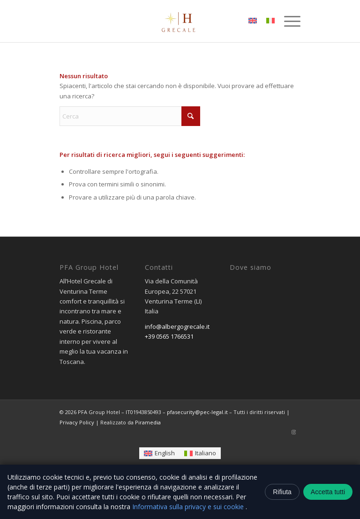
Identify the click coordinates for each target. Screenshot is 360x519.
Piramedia (148, 422)
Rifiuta (282, 492)
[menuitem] (287, 21)
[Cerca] (130, 116)
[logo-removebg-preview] (180, 21)
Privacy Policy (77, 422)
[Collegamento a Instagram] (293, 432)
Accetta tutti (328, 492)
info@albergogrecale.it (177, 326)
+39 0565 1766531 (169, 336)
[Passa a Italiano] (200, 453)
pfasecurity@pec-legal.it (197, 411)
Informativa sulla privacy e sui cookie (189, 506)
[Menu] (287, 21)
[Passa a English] (159, 453)
